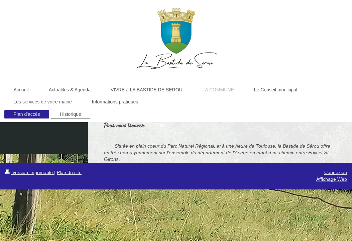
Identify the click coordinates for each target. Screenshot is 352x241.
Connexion (335, 172)
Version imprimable (29, 172)
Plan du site (69, 172)
